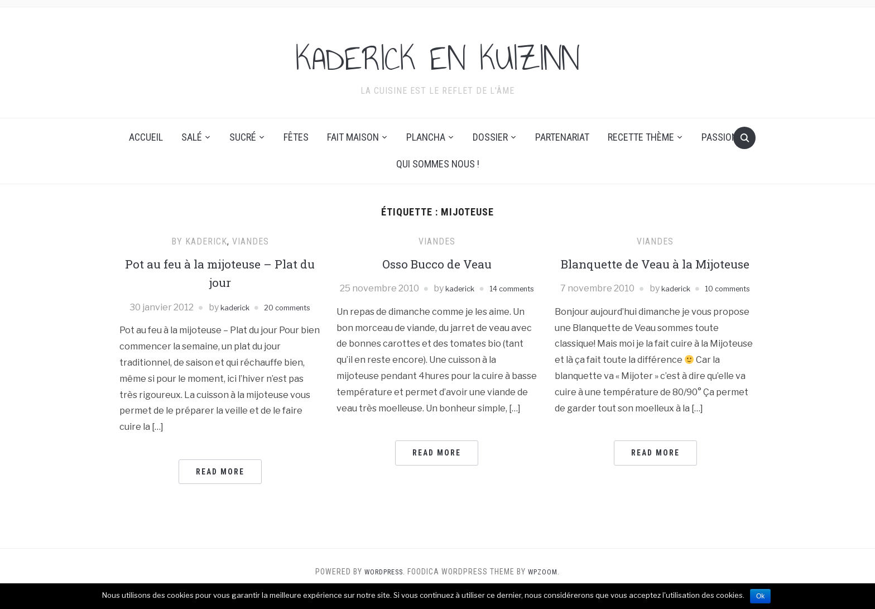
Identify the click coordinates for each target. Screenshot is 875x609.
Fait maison (353, 137)
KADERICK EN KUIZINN (437, 55)
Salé (191, 137)
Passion (719, 137)
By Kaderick (199, 241)
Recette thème (641, 137)
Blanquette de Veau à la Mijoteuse (655, 273)
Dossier (490, 137)
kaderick (253, 307)
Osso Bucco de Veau (437, 263)
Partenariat (562, 137)
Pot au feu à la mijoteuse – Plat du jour (220, 273)
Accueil (146, 137)
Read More (220, 486)
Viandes (250, 241)
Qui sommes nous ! (437, 164)
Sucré (242, 137)
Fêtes (296, 137)
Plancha (425, 137)
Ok (760, 596)
